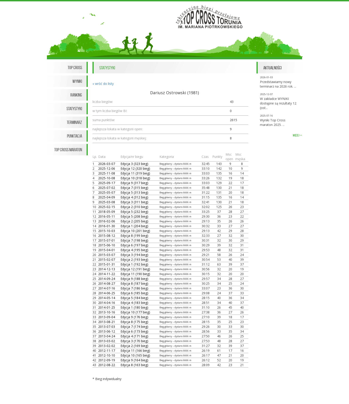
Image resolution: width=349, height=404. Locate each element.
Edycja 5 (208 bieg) (134, 216)
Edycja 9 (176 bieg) (134, 317)
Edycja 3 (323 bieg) (134, 164)
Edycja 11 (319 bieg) (135, 173)
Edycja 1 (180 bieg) (134, 307)
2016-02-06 (106, 221)
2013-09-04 (106, 317)
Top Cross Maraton (68, 149)
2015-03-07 (106, 255)
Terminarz (74, 122)
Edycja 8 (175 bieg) (134, 322)
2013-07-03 (106, 326)
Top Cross (75, 67)
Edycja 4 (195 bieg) (134, 250)
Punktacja (74, 135)
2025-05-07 (106, 192)
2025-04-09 (106, 197)
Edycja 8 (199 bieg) (134, 235)
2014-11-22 (106, 274)
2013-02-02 (106, 346)
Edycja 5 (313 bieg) (134, 192)
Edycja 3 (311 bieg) (134, 202)
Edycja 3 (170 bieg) (134, 341)
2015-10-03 (106, 231)
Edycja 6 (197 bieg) (134, 245)
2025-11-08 (106, 173)
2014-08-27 (106, 283)
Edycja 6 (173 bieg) (134, 331)
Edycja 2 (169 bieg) (134, 346)
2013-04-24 (106, 336)
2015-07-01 (106, 240)
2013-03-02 (106, 341)
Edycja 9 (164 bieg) (134, 360)
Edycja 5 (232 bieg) (134, 211)
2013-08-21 (106, 322)
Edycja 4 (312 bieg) (134, 197)
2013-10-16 (106, 312)
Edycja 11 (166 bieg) (135, 350)
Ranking (76, 94)
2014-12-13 (106, 269)
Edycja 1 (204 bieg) (134, 226)
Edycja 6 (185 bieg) (134, 293)
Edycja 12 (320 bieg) (135, 168)
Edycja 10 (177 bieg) (135, 312)
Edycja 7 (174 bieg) (134, 326)
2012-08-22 (106, 365)
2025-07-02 (106, 187)
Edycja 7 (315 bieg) (134, 187)
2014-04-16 (106, 302)
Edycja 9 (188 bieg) (134, 278)
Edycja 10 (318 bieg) (135, 178)
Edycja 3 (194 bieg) (134, 255)
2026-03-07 (106, 164)
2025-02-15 (106, 207)
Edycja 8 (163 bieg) (134, 365)
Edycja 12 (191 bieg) (135, 269)
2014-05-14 (106, 298)
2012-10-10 (106, 355)
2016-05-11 (106, 216)
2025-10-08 (106, 178)
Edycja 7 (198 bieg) (134, 240)
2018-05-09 (106, 211)
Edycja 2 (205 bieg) (134, 221)
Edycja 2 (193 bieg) (134, 259)
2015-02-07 (106, 259)
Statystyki (74, 108)
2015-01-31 (106, 264)
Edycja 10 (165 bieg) (135, 355)
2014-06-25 (106, 293)
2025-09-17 (106, 183)
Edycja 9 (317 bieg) (134, 183)
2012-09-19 (106, 360)
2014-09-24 (106, 278)
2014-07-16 (106, 288)
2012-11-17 (106, 350)
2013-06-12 (106, 331)
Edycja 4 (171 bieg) (134, 336)
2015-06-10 (106, 245)
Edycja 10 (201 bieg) (135, 231)
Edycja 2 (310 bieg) (134, 207)
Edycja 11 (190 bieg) (135, 274)
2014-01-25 (106, 307)
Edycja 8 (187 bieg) (134, 283)
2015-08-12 (106, 235)
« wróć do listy (103, 83)
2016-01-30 (106, 226)
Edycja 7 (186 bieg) (134, 288)
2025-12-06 (106, 168)
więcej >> (297, 135)
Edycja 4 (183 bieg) (134, 302)
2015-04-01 (106, 250)
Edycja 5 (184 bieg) (134, 298)
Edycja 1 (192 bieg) (134, 264)
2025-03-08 (106, 202)
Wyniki (77, 81)
